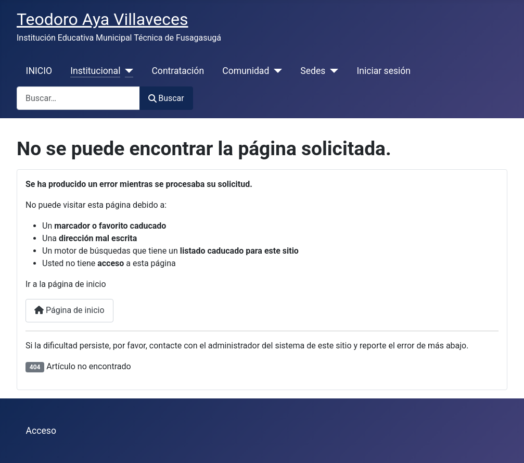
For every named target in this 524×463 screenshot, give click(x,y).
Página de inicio (69, 310)
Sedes (312, 71)
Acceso (41, 431)
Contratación (177, 71)
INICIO (39, 71)
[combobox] (78, 98)
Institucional (95, 71)
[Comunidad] (275, 71)
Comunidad (245, 71)
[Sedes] (331, 71)
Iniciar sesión (383, 71)
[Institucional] (126, 71)
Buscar (166, 98)
